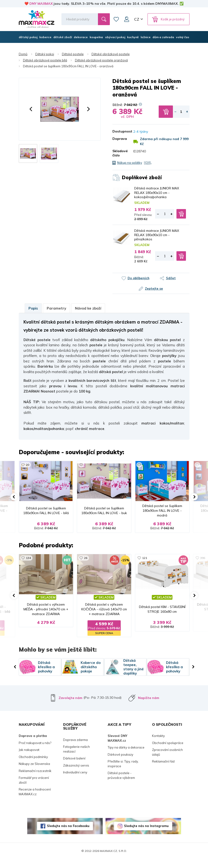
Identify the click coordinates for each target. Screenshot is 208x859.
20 (27, 464)
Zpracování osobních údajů (167, 752)
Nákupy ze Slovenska (34, 764)
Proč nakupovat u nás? (35, 743)
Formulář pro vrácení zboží (34, 780)
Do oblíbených (138, 278)
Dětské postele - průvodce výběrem (121, 775)
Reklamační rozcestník (35, 771)
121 (144, 558)
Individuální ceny (75, 772)
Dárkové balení (74, 758)
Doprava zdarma (75, 740)
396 (202, 558)
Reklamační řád (163, 761)
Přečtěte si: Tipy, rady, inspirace (123, 763)
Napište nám (148, 698)
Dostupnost (119, 131)
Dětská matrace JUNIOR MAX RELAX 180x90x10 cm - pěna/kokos (156, 234)
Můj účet (127, 19)
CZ (136, 19)
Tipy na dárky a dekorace (126, 747)
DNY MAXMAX (41, 3)
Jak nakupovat (29, 750)
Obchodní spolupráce (167, 743)
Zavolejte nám (70, 698)
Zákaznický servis (76, 765)
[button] (31, 109)
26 (85, 558)
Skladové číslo (119, 153)
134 (28, 558)
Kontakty (158, 736)
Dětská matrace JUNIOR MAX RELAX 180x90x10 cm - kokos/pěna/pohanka (156, 192)
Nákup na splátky (129, 162)
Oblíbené (116, 19)
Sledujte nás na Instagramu (146, 826)
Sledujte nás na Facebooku (68, 826)
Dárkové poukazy (120, 754)
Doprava (119, 139)
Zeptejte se (154, 288)
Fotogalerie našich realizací (76, 749)
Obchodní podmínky (33, 757)
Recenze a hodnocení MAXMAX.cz (35, 791)
